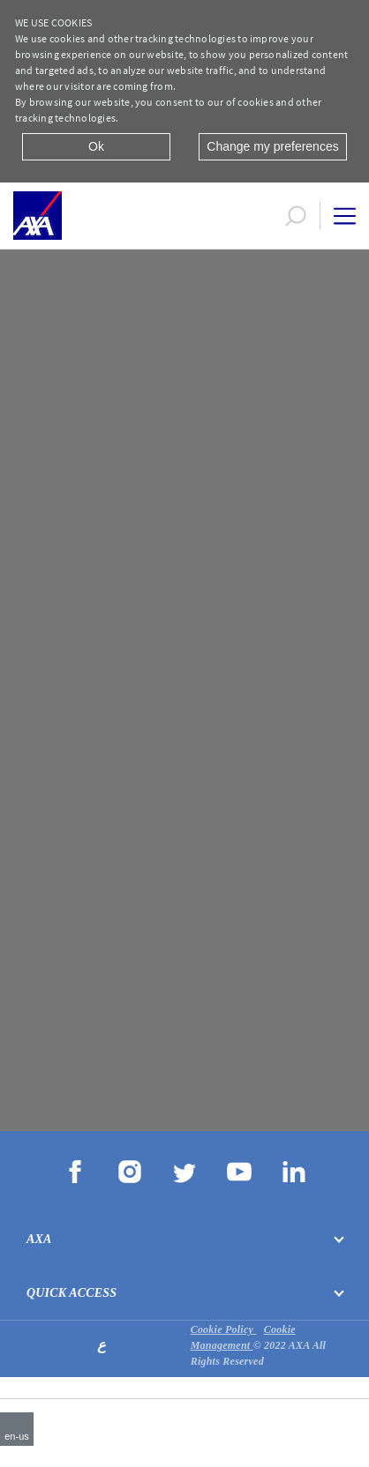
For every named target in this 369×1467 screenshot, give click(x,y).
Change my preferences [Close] (272, 146)
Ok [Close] (96, 146)
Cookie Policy (224, 1329)
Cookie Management (243, 1337)
